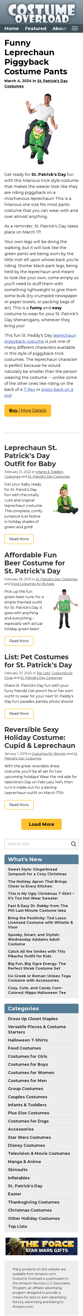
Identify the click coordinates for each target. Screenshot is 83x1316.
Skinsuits (17, 1169)
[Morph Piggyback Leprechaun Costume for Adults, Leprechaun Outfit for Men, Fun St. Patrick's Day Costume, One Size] (41, 129)
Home (11, 28)
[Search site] (37, 844)
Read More (19, 539)
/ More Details (27, 410)
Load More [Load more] (41, 824)
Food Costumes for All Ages (32, 584)
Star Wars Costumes (29, 1137)
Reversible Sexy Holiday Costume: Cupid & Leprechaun (39, 737)
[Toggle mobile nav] (75, 28)
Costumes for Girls (27, 1056)
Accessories (21, 1129)
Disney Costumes (26, 1145)
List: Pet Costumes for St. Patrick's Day (38, 661)
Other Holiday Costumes (34, 1218)
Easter (14, 1194)
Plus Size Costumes (28, 1113)
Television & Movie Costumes (39, 1153)
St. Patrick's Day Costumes (49, 477)
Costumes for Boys (28, 1064)
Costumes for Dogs (28, 1121)
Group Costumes (25, 1088)
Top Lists (43, 673)
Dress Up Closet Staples (33, 1018)
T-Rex (29, 389)
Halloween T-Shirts (28, 1040)
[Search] (73, 844)
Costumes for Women (49, 754)
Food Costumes (24, 1048)
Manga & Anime (24, 1161)
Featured (35, 28)
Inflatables (19, 1178)
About (59, 28)
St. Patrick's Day (25, 1186)
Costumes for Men (27, 1080)
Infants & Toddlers (27, 1105)
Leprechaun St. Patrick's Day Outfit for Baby (30, 456)
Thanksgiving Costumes (33, 1202)
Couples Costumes (27, 1097)
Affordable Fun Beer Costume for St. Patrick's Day (34, 563)
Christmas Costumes (30, 1210)
